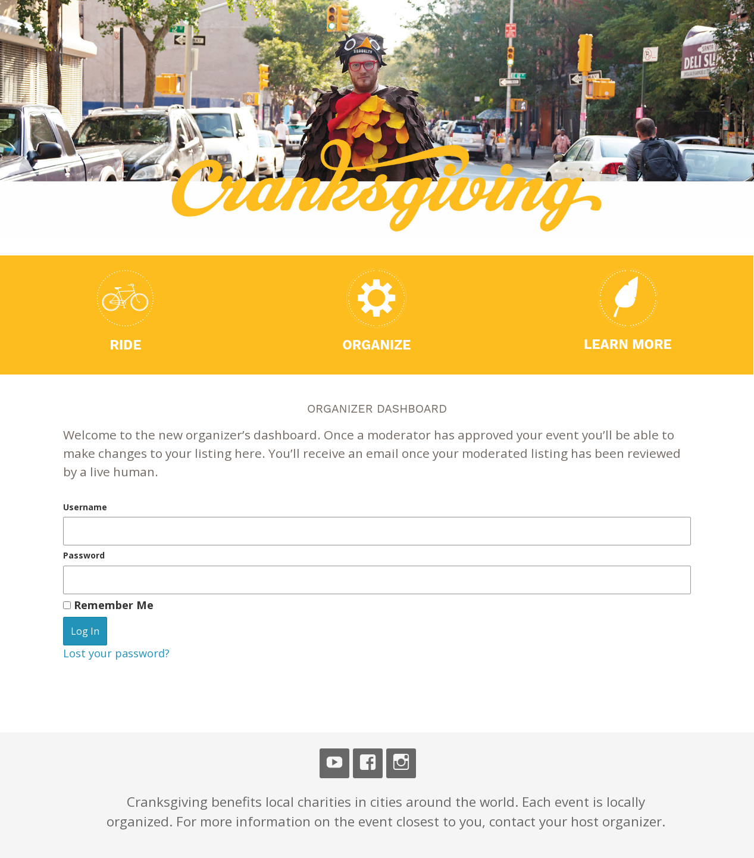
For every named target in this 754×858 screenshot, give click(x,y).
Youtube (334, 763)
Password (84, 555)
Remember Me (108, 605)
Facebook (368, 763)
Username (85, 507)
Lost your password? (116, 653)
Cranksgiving (124, 52)
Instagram (401, 763)
